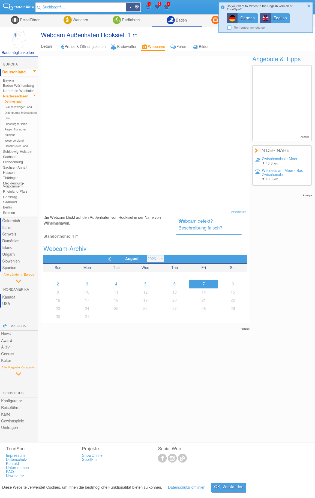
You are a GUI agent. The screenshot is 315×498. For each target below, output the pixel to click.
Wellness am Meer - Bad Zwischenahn (282, 175)
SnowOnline (92, 456)
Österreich (11, 221)
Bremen (9, 213)
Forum (181, 47)
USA (6, 304)
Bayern (8, 80)
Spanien (9, 268)
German (247, 18)
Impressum (15, 456)
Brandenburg (13, 162)
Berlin (7, 207)
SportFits (90, 460)
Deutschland (14, 72)
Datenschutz (16, 460)
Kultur (6, 361)
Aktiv (5, 347)
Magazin (18, 326)
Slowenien (11, 261)
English (280, 18)
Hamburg (10, 197)
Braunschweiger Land (18, 107)
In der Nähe (141, 7)
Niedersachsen (15, 96)
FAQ (10, 472)
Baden (181, 20)
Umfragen (9, 428)
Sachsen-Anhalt (15, 167)
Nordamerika (16, 289)
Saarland (10, 202)
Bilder (204, 47)
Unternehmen (17, 468)
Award (6, 341)
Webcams (156, 47)
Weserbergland (14, 140)
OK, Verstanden (229, 487)
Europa (10, 64)
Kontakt (12, 464)
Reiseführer (29, 20)
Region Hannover (15, 129)
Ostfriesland (13, 101)
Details (47, 47)
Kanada (8, 297)
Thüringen (11, 178)
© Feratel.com (239, 212)
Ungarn (8, 255)
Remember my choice (249, 27)
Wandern (80, 20)
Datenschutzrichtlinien (186, 488)
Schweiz (9, 234)
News (6, 334)
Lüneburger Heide (16, 124)
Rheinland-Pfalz (15, 191)
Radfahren (130, 20)
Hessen (8, 173)
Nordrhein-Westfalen (19, 91)
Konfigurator (11, 401)
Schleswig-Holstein (17, 152)
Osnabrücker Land (16, 146)
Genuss (7, 354)
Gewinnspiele (12, 421)
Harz (8, 118)
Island (7, 248)
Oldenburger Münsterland (21, 113)
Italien (7, 228)
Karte (5, 414)
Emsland (10, 135)
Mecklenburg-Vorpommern (13, 185)
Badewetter (126, 47)
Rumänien (10, 241)
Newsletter (15, 476)
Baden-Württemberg (18, 86)
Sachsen (9, 157)
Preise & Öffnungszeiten (85, 47)
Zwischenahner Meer (279, 161)
